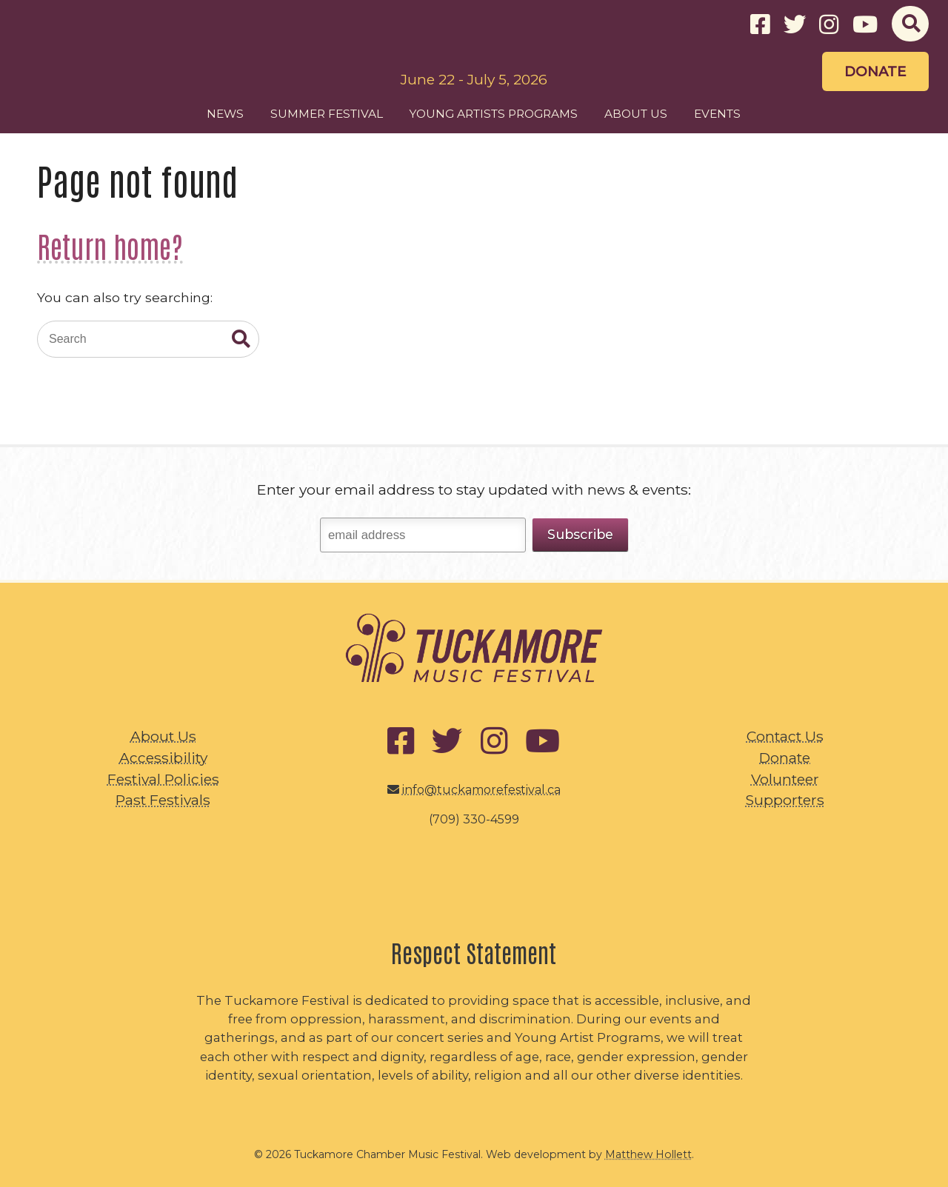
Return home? (110, 245)
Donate (875, 71)
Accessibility (163, 757)
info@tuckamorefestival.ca (481, 790)
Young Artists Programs (494, 114)
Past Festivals (163, 800)
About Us (635, 114)
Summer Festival (326, 114)
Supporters (784, 800)
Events (717, 114)
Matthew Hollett (648, 1154)
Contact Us (785, 736)
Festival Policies (163, 779)
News (225, 114)
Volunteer (785, 779)
